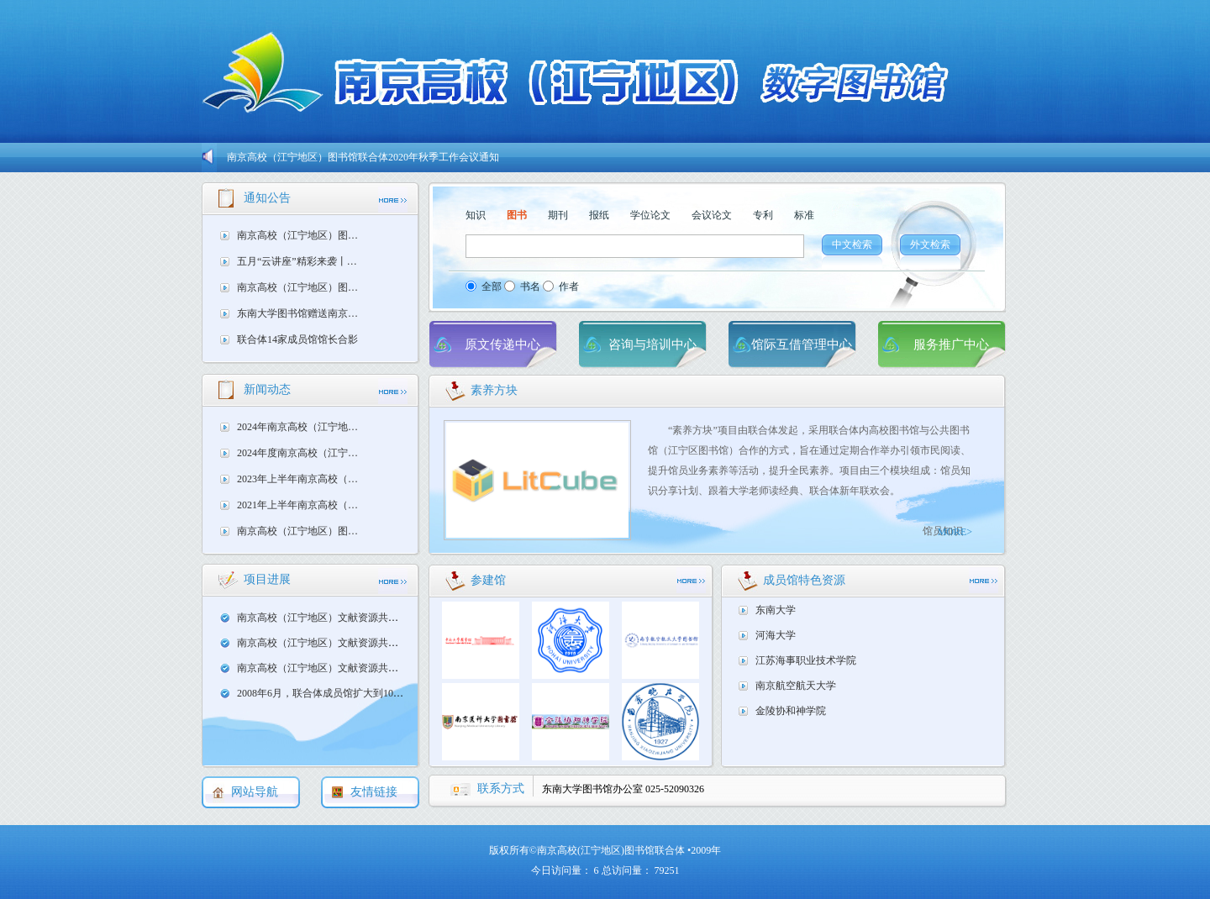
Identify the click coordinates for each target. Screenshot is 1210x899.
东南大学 (775, 610)
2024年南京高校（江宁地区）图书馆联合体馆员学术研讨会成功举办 (301, 427)
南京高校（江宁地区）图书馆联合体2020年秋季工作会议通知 (363, 157)
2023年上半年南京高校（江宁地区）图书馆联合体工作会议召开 (301, 479)
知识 (476, 215)
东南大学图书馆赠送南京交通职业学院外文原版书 (301, 313)
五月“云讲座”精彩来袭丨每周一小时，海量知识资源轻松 (301, 261)
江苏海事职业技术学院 (805, 660)
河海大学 (775, 635)
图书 (517, 215)
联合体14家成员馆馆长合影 (297, 339)
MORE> (955, 532)
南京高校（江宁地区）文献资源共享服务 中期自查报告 (359, 617)
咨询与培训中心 (652, 344)
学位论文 (650, 215)
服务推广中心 (951, 344)
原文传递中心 (502, 344)
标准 (804, 215)
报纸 (599, 215)
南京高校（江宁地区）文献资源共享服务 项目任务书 (354, 643)
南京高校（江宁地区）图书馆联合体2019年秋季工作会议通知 (301, 287)
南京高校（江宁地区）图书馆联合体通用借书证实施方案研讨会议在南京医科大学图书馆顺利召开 (301, 531)
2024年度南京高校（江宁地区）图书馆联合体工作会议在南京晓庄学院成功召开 (301, 453)
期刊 (558, 215)
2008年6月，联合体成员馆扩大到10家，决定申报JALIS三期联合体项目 (393, 693)
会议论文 (712, 215)
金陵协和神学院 (790, 711)
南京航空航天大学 (795, 685)
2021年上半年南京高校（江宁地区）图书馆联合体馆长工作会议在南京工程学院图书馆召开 (301, 505)
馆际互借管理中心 (801, 344)
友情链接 (373, 792)
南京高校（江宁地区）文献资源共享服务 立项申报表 (354, 668)
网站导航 (254, 792)
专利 (763, 215)
